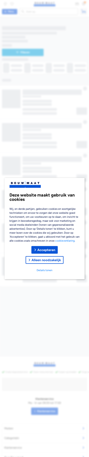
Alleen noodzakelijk (44, 260)
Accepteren (44, 250)
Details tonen (44, 270)
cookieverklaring (65, 240)
